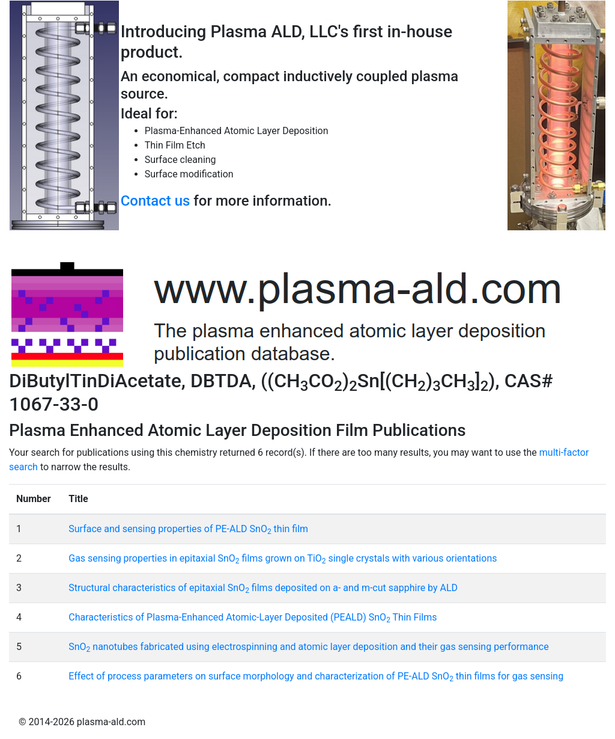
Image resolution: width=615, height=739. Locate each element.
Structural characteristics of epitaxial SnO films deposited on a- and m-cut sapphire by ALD (263, 587)
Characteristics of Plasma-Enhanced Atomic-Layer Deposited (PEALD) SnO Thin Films (252, 617)
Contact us (155, 200)
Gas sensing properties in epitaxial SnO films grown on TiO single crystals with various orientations (282, 558)
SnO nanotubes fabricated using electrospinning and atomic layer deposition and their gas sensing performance (308, 646)
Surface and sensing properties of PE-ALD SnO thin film (188, 529)
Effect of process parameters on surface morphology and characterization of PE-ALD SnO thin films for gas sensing (315, 676)
